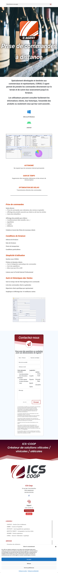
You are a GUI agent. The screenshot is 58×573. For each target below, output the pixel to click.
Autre (19, 383)
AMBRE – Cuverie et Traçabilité (14, 526)
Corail (37, 376)
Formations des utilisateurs (13, 544)
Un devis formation (22, 381)
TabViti (31, 385)
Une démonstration (22, 374)
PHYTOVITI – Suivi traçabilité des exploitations (18, 529)
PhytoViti (31, 378)
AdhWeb (37, 371)
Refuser (29, 563)
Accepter (29, 559)
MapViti (31, 382)
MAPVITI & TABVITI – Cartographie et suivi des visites (20, 531)
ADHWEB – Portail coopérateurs (15, 533)
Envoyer (36, 402)
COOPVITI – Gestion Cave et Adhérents (16, 524)
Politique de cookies (23, 571)
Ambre (37, 374)
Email (29, 514)
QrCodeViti (38, 383)
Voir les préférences (29, 567)
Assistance (29, 510)
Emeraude (37, 378)
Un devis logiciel (22, 379)
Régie (37, 381)
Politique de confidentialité (33, 571)
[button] (55, 546)
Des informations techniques (22, 376)
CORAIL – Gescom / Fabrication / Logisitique (18, 535)
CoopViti (31, 375)
